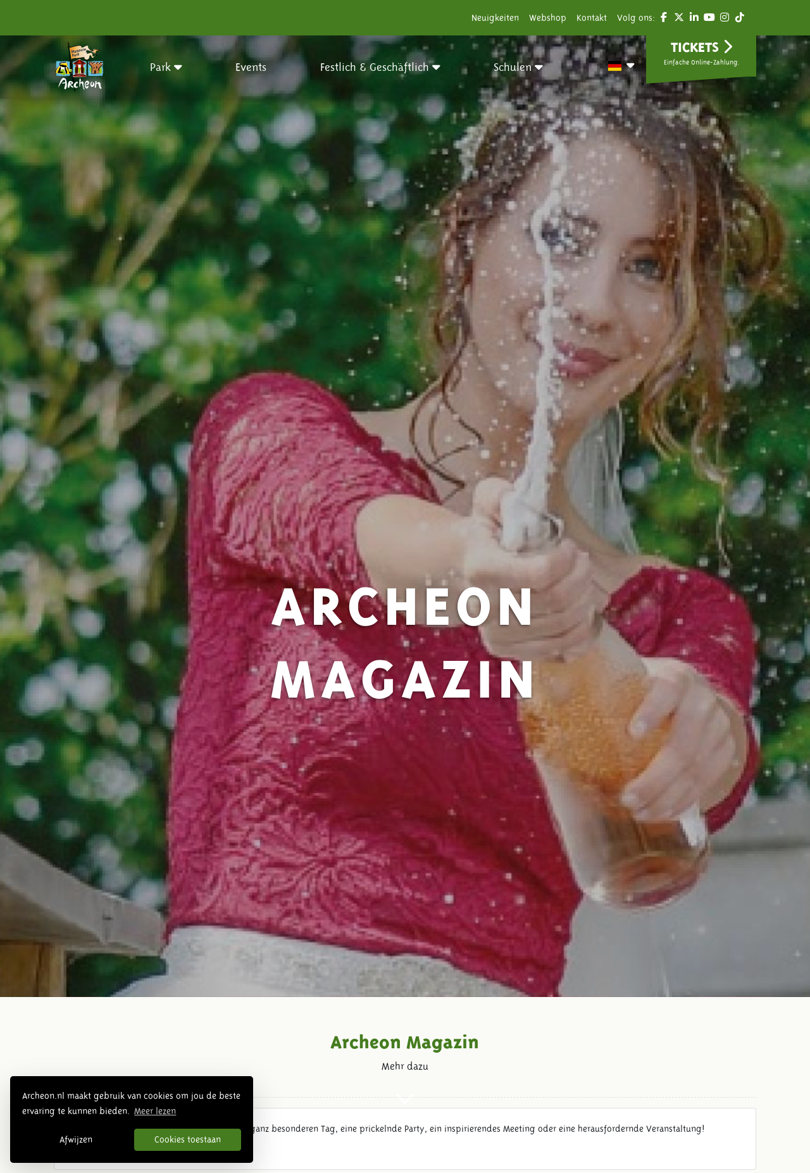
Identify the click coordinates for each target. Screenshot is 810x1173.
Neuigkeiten (495, 18)
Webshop (547, 18)
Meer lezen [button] (155, 1111)
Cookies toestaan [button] (187, 1139)
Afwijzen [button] (75, 1139)
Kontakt (591, 18)
